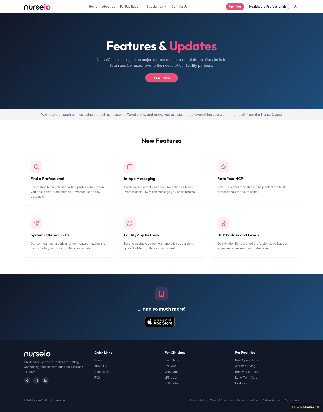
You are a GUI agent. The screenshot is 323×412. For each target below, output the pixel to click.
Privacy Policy (198, 400)
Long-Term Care (246, 377)
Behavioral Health (247, 371)
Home (93, 6)
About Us (108, 6)
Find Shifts (172, 360)
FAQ (97, 377)
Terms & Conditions (222, 400)
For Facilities (131, 6)
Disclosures (292, 400)
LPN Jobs (171, 377)
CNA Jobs (171, 371)
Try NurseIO (161, 78)
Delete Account (272, 400)
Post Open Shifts (246, 360)
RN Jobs (170, 366)
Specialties (157, 6)
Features (241, 383)
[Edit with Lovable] (302, 407)
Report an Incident (248, 400)
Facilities (235, 6)
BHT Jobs (171, 383)
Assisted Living (245, 366)
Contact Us (179, 6)
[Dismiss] (318, 407)
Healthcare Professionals (268, 6)
